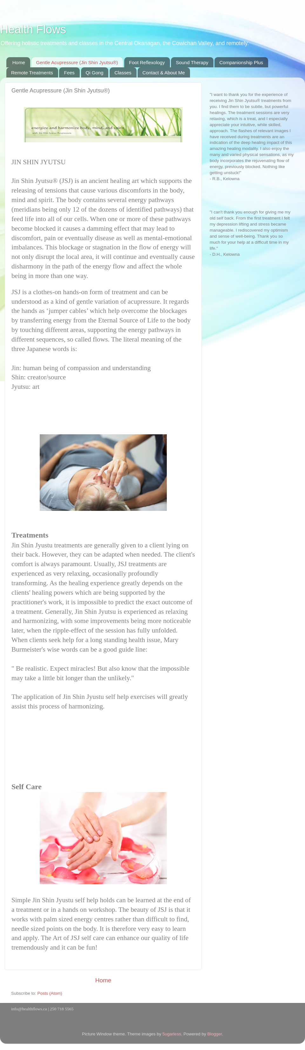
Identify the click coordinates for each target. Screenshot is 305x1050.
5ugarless (171, 1034)
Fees (69, 72)
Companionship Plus (241, 62)
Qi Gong (95, 72)
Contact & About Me (163, 72)
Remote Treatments (32, 72)
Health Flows (33, 29)
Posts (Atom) (49, 993)
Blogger (214, 1034)
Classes (122, 72)
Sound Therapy (192, 62)
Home (18, 62)
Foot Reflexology (147, 62)
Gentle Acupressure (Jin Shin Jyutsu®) (77, 62)
